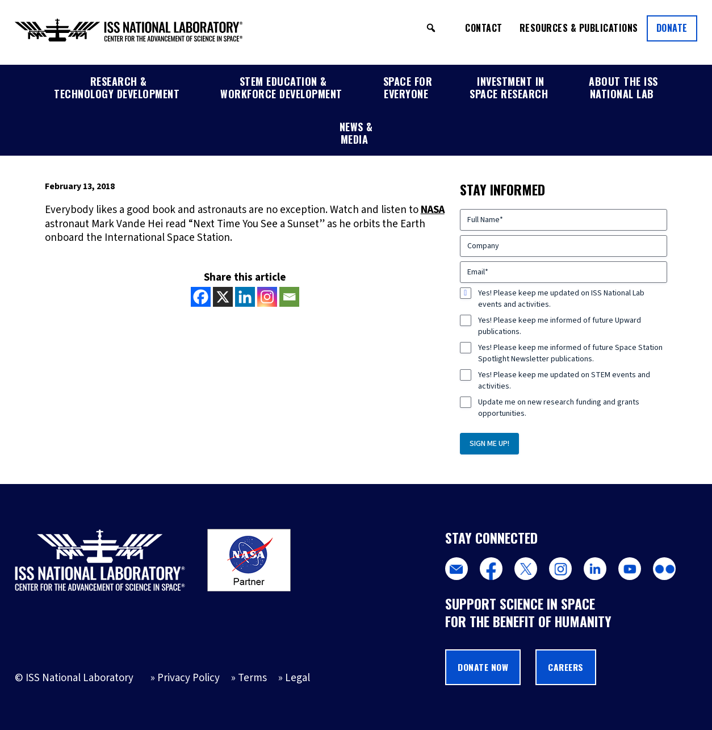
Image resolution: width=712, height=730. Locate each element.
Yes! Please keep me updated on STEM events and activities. (564, 380)
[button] (430, 27)
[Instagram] (267, 297)
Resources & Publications (579, 28)
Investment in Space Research (509, 87)
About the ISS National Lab (623, 87)
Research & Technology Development (116, 87)
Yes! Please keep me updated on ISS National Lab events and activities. (561, 298)
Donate (672, 28)
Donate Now (483, 667)
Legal (297, 678)
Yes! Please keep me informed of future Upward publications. (559, 326)
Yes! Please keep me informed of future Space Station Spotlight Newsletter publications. (570, 353)
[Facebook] (201, 297)
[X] (223, 297)
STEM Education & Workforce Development (281, 87)
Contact (483, 28)
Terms (252, 678)
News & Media (356, 133)
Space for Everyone (408, 87)
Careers (566, 667)
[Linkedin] (245, 297)
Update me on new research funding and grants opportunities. (558, 408)
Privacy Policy (188, 678)
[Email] (289, 297)
